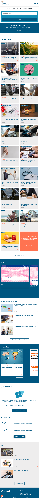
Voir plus (19, 378)
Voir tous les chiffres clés (19, 436)
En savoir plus (19, 30)
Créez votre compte (29, 245)
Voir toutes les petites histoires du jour (19, 339)
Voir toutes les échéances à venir (19, 410)
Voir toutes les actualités (19, 255)
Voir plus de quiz (19, 483)
